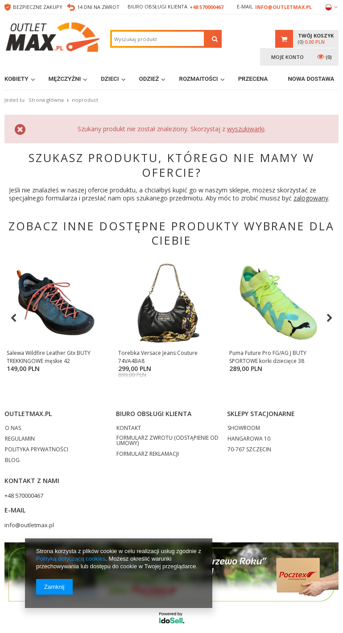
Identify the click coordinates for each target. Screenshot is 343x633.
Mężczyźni (65, 78)
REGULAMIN (20, 445)
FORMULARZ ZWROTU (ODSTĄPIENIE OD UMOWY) (167, 447)
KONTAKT (128, 434)
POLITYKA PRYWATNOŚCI (36, 456)
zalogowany (310, 198)
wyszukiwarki (245, 129)
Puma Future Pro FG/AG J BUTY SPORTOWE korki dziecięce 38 (241, 357)
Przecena (253, 78)
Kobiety (16, 78)
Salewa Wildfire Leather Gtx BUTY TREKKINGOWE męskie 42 (49, 357)
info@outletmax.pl (283, 7)
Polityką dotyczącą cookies (70, 558)
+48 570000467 (206, 7)
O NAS (13, 434)
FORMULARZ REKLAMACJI (147, 460)
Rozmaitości (198, 78)
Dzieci (110, 78)
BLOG (12, 466)
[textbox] (158, 39)
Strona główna (46, 99)
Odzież (149, 78)
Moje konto (287, 57)
